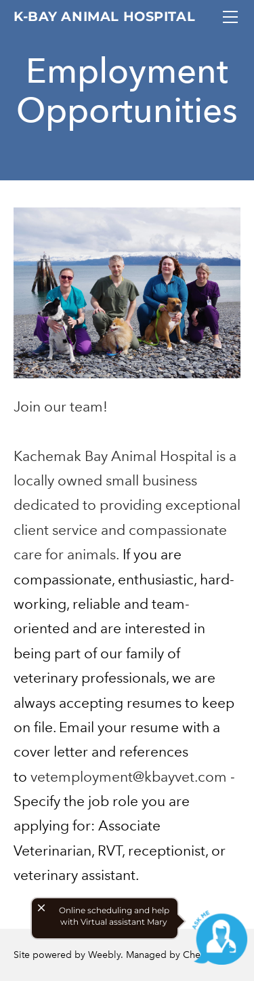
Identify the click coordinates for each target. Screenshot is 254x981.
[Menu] (230, 17)
